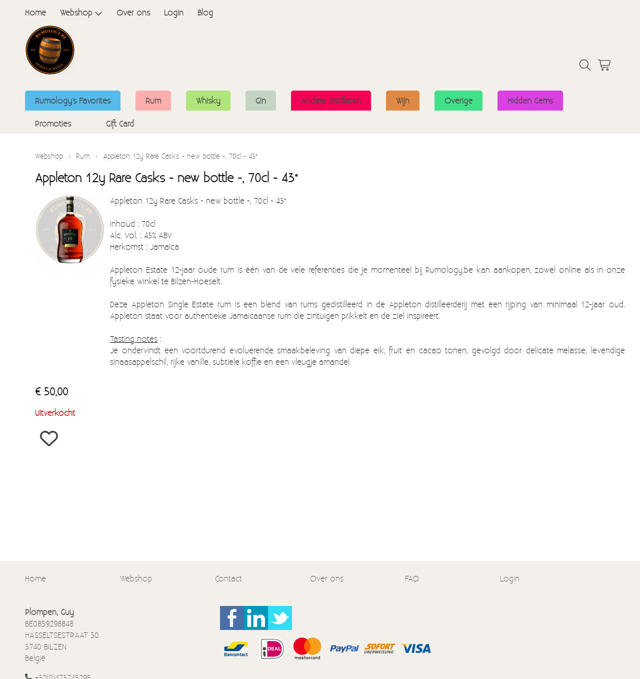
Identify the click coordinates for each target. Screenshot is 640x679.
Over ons (133, 12)
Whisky (208, 100)
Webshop (81, 12)
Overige (458, 100)
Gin (261, 100)
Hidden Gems (530, 100)
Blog (205, 12)
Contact (228, 578)
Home (35, 12)
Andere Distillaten (331, 100)
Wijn (403, 100)
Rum (153, 100)
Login (174, 12)
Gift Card (120, 123)
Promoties (53, 123)
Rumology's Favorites (72, 100)
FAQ (412, 578)
